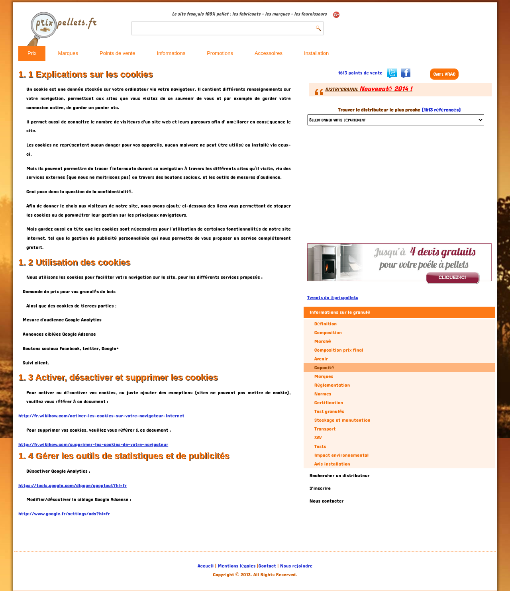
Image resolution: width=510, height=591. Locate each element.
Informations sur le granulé (340, 312)
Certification (328, 402)
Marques (68, 53)
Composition (328, 332)
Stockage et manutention (342, 420)
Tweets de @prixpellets (332, 297)
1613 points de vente (360, 73)
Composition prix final (338, 350)
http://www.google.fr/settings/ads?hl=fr (64, 514)
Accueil (206, 566)
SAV (318, 437)
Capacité (324, 367)
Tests (320, 446)
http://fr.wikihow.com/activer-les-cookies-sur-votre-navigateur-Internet (101, 416)
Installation (316, 53)
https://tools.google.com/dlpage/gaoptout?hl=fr (72, 485)
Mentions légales (237, 566)
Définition (325, 323)
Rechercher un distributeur (340, 475)
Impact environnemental (341, 455)
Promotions (220, 53)
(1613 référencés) (441, 110)
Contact (267, 566)
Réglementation (332, 385)
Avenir (321, 358)
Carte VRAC (444, 74)
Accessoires (268, 53)
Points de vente (117, 53)
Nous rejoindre (296, 566)
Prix (31, 53)
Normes (322, 393)
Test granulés (329, 411)
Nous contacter (327, 501)
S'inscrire (320, 488)
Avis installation (332, 464)
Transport (325, 429)
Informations (171, 53)
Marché (322, 341)
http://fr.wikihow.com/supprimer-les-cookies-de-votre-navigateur (93, 444)
